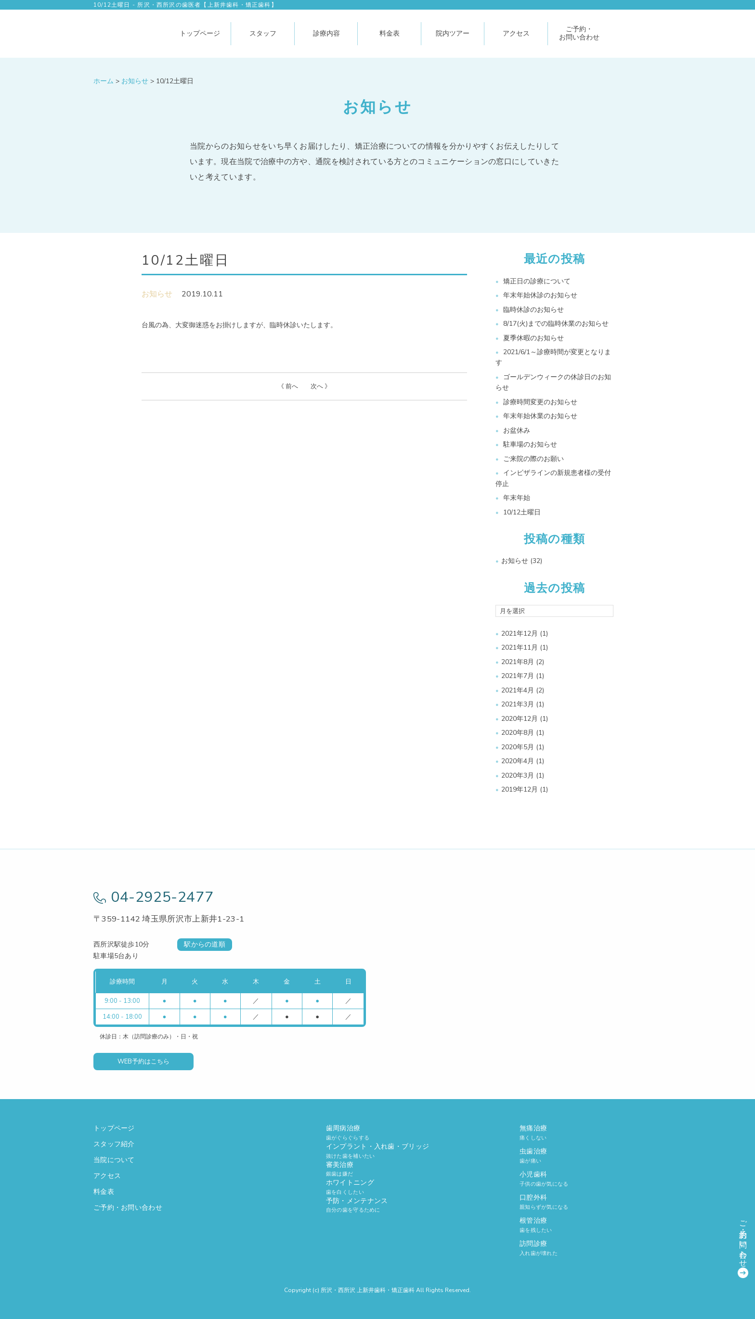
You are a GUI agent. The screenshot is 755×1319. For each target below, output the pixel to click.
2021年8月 (517, 661)
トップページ (200, 33)
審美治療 (377, 1169)
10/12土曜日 (522, 512)
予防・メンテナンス (377, 1205)
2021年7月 (517, 675)
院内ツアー (452, 33)
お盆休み (516, 430)
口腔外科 (591, 1202)
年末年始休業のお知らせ (540, 416)
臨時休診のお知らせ (533, 309)
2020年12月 (519, 718)
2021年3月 (517, 704)
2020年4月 (517, 761)
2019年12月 (519, 789)
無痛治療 (591, 1132)
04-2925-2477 (153, 897)
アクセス (516, 33)
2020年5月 (517, 747)
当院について (114, 1160)
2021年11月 (519, 647)
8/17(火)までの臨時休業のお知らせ (556, 323)
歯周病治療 (377, 1132)
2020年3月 (517, 775)
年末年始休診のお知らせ (540, 295)
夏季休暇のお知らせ (533, 338)
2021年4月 (517, 690)
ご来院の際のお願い (533, 458)
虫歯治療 (591, 1156)
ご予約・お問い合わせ (579, 33)
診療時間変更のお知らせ (540, 402)
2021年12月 (519, 633)
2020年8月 (517, 732)
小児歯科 (591, 1179)
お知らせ (157, 294)
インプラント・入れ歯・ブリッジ (377, 1151)
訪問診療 (591, 1248)
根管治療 (591, 1225)
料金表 (389, 33)
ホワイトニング (377, 1187)
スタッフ (262, 33)
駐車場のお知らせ (530, 444)
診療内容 (326, 33)
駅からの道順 (204, 944)
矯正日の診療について (537, 281)
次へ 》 (321, 386)
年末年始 (516, 497)
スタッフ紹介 (114, 1144)
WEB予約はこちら (143, 1061)
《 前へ (288, 386)
